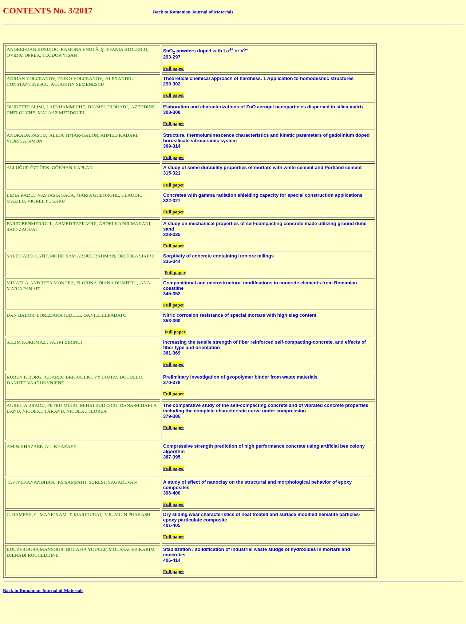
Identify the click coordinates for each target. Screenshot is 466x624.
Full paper (173, 68)
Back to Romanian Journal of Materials (193, 12)
